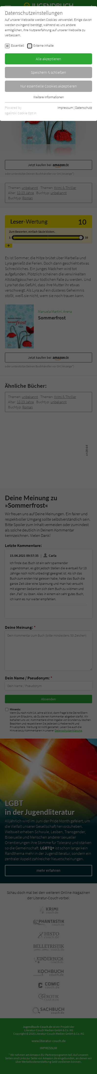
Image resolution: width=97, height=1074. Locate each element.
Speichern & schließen (48, 72)
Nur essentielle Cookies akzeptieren (48, 86)
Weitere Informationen (48, 97)
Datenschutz (83, 107)
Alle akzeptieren (48, 58)
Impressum (65, 107)
